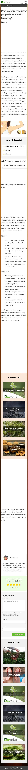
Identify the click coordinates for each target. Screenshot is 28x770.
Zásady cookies (8, 768)
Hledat (21, 2)
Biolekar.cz (4, 5)
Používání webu (15, 768)
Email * (4, 627)
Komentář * (5, 598)
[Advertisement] (14, 37)
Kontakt (21, 768)
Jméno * (5, 619)
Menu (25, 2)
